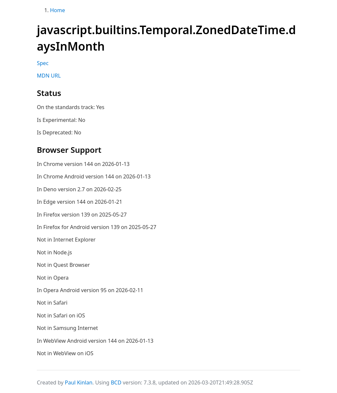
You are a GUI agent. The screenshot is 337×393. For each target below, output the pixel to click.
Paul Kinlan (78, 382)
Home (57, 10)
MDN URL (49, 75)
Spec (42, 63)
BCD (116, 382)
